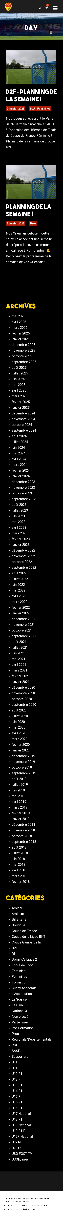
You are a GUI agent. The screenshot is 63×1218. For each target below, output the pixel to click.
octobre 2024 (22, 425)
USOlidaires (20, 1159)
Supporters (20, 1057)
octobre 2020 (22, 699)
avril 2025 (19, 390)
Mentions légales (34, 1205)
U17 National (21, 1114)
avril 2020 (19, 733)
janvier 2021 (21, 682)
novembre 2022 (23, 556)
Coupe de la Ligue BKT (28, 937)
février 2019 (21, 813)
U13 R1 (17, 1085)
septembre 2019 (24, 773)
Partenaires (20, 1022)
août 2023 (19, 505)
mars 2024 (19, 465)
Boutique (18, 925)
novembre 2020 (23, 693)
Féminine (18, 971)
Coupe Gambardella (26, 942)
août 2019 (19, 779)
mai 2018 (18, 865)
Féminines (43, 108)
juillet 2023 (20, 510)
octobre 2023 (22, 493)
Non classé (20, 1017)
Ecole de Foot (22, 965)
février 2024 (21, 470)
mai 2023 (18, 522)
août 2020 (19, 710)
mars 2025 (19, 396)
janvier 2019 (21, 819)
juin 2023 (18, 516)
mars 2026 (19, 328)
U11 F (16, 1068)
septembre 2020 (24, 705)
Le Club (17, 1005)
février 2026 (21, 333)
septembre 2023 (24, 499)
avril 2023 (19, 528)
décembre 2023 (23, 482)
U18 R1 (17, 1119)
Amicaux (18, 914)
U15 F (16, 1097)
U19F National (22, 1137)
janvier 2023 (21, 545)
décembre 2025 (23, 345)
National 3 (19, 1011)
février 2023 (21, 539)
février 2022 (21, 607)
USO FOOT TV (22, 1154)
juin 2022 (18, 585)
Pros (33, 223)
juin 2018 (18, 859)
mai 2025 (18, 385)
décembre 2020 (23, 687)
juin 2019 (18, 790)
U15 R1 (17, 1102)
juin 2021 (18, 653)
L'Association (22, 994)
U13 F (16, 1079)
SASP (16, 1051)
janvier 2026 (21, 339)
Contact (10, 1205)
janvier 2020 (21, 750)
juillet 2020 (20, 716)
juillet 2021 (20, 647)
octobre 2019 (22, 767)
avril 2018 (19, 870)
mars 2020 (19, 739)
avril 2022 (19, 596)
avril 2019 (19, 802)
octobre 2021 (22, 630)
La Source (19, 999)
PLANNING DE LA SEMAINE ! (28, 210)
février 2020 (21, 745)
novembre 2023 (23, 488)
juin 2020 (18, 722)
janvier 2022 (21, 613)
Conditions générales (20, 1209)
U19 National (21, 1125)
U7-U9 (16, 1142)
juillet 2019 (20, 785)
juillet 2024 (20, 442)
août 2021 (19, 642)
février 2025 (21, 402)
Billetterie (19, 919)
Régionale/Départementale (32, 1039)
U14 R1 (17, 1091)
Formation (19, 982)
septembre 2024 (24, 430)
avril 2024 (19, 459)
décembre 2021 (23, 619)
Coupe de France (24, 931)
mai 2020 (18, 727)
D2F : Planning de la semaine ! (31, 95)
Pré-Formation (23, 1028)
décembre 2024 (23, 413)
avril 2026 (19, 322)
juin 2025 (18, 379)
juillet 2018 (20, 853)
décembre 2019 (23, 756)
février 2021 (21, 676)
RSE (15, 1045)
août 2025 (19, 368)
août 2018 (19, 847)
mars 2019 (19, 807)
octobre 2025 (22, 356)
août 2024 (19, 436)
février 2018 (21, 882)
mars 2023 (19, 533)
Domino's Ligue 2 (24, 959)
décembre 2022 (23, 550)
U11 (14, 1062)
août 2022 (19, 573)
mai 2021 (18, 659)
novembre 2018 (23, 830)
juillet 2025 (20, 373)
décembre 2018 (23, 825)
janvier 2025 (21, 408)
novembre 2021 (23, 625)
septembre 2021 (24, 636)
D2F (32, 108)
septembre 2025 (24, 362)
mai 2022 (18, 590)
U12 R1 (17, 1074)
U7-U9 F (18, 1148)
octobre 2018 (22, 836)
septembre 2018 (24, 842)
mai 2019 (18, 796)
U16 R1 (17, 1108)
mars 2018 (19, 876)
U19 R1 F (18, 1131)
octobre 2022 (22, 562)
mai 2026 (18, 316)
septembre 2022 (24, 567)
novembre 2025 (23, 350)
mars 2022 (19, 602)
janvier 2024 (21, 476)
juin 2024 (18, 448)
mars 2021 (19, 670)
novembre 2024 (23, 419)
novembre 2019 (23, 762)
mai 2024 (18, 453)
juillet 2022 (20, 579)
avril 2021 (19, 665)
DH (14, 954)
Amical (17, 908)
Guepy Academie (24, 988)
